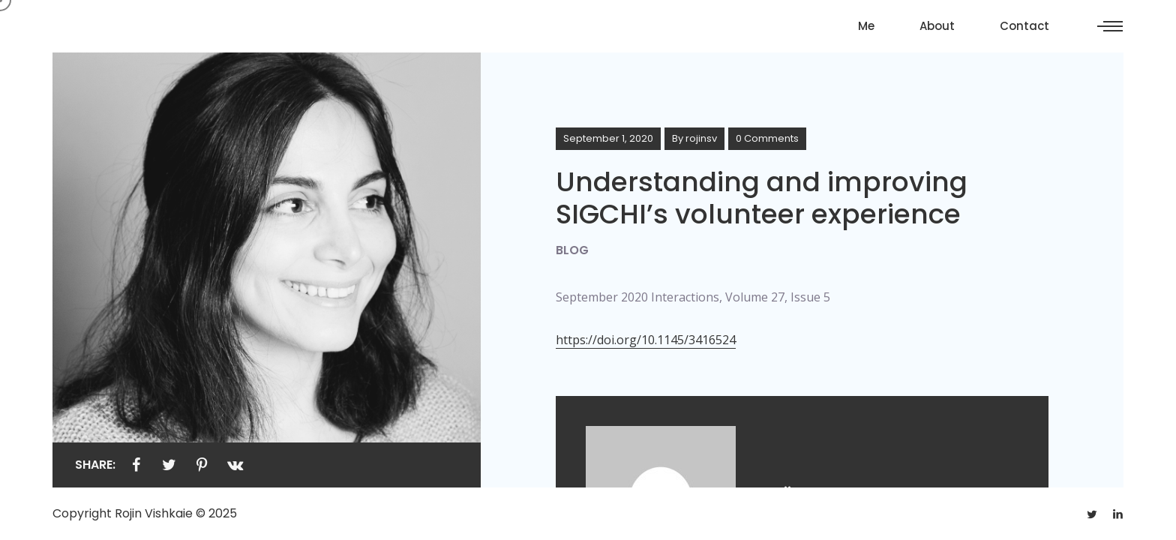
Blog (572, 250)
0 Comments (767, 138)
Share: (95, 464)
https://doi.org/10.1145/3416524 (646, 340)
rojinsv (701, 138)
